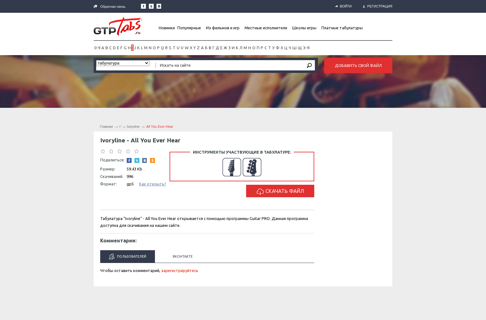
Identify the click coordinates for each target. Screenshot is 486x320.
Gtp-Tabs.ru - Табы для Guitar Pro (118, 26)
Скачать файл (280, 191)
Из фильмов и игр (223, 28)
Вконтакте (183, 256)
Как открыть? (152, 184)
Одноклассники (152, 160)
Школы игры (304, 28)
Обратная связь (109, 6)
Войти (343, 6)
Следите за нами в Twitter (151, 6)
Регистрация (377, 6)
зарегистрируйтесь (179, 270)
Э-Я (306, 47)
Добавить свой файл (358, 65)
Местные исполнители (266, 28)
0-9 (97, 47)
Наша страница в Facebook (143, 6)
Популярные (189, 28)
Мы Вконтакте (159, 6)
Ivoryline (133, 126)
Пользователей (127, 256)
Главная (106, 126)
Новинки (167, 28)
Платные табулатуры (342, 28)
